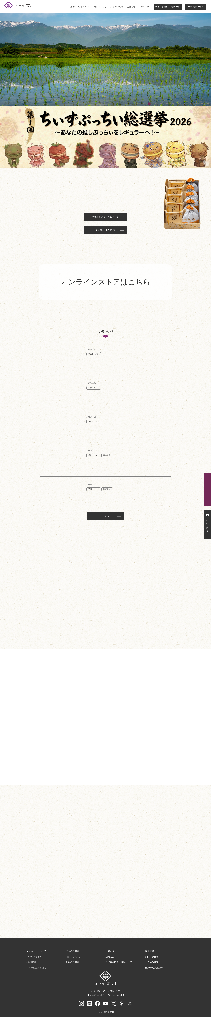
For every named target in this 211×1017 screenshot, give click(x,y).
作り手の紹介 (34, 957)
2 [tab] (149, 103)
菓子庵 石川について (80, 6)
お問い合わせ (151, 957)
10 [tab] (196, 103)
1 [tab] (143, 103)
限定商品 (106, 455)
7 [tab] (178, 103)
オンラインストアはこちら (105, 282)
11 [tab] (202, 103)
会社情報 (32, 962)
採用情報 (149, 951)
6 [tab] (172, 103)
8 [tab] (184, 103)
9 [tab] (190, 103)
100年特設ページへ (195, 6)
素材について (73, 957)
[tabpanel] (105, 53)
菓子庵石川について (36, 951)
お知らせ (131, 6)
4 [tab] (161, 103)
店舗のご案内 (116, 6)
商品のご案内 (100, 6)
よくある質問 (151, 962)
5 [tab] (167, 103)
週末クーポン (93, 354)
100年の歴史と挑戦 (37, 968)
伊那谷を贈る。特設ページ (167, 6)
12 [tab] (208, 103)
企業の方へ (145, 6)
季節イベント (93, 388)
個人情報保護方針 (154, 968)
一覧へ (105, 516)
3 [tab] (155, 103)
